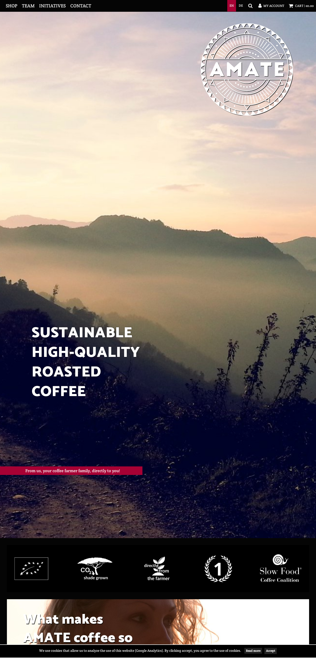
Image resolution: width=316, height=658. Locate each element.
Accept (270, 651)
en (232, 5)
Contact (80, 6)
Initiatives (52, 6)
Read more (253, 651)
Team (28, 6)
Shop (11, 6)
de (241, 5)
